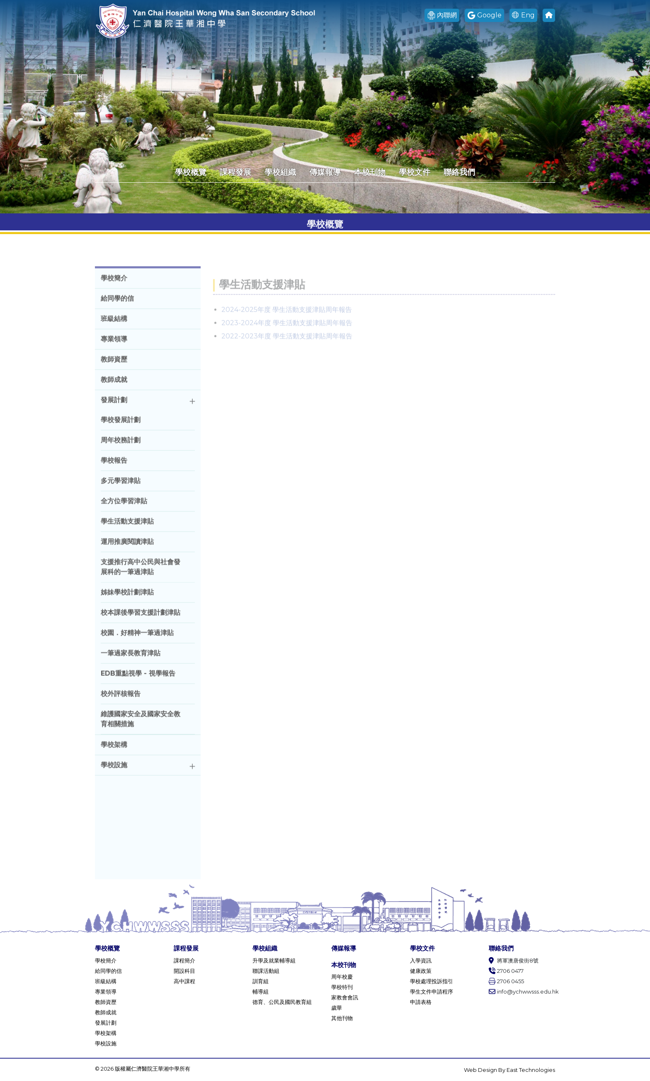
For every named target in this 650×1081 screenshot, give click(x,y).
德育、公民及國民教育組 (282, 1002)
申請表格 (421, 1002)
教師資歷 (105, 1002)
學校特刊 (342, 987)
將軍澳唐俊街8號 (513, 960)
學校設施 (105, 1043)
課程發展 (235, 172)
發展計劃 (105, 1022)
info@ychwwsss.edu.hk (522, 991)
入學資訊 (421, 960)
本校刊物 (370, 172)
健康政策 (421, 970)
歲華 (336, 1007)
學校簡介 (105, 960)
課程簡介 (184, 960)
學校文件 (414, 172)
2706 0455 (506, 981)
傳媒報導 (325, 172)
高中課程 (184, 981)
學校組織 (280, 172)
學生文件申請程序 (431, 991)
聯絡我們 (459, 172)
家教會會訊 (344, 997)
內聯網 (442, 15)
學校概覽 (190, 172)
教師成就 (105, 1012)
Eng (523, 15)
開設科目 (184, 970)
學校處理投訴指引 (431, 981)
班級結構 (105, 981)
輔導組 (260, 991)
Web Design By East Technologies (509, 1069)
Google (484, 15)
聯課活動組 (265, 970)
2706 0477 (506, 970)
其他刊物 (342, 1018)
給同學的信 (108, 970)
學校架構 (105, 1033)
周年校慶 (342, 976)
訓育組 (260, 981)
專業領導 (105, 991)
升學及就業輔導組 (274, 960)
